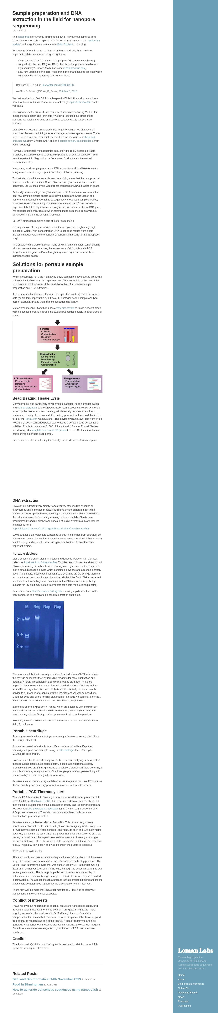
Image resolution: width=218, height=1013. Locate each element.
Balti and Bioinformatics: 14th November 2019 (54, 979)
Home (181, 975)
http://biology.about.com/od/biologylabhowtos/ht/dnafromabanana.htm (51, 528)
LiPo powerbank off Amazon (43, 808)
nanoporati (23, 36)
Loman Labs (195, 950)
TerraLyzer (31, 419)
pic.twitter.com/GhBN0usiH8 (58, 85)
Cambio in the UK (41, 801)
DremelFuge (67, 750)
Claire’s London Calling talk (47, 591)
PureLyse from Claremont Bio (40, 562)
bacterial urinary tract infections (75, 140)
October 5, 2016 (68, 91)
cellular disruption (27, 407)
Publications (184, 1005)
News (181, 997)
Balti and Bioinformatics (191, 983)
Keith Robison (65, 44)
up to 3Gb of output (80, 102)
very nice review (65, 308)
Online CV (183, 988)
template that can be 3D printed (49, 430)
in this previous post (74, 68)
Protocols (183, 1001)
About (181, 979)
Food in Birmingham (35, 984)
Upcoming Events (188, 992)
